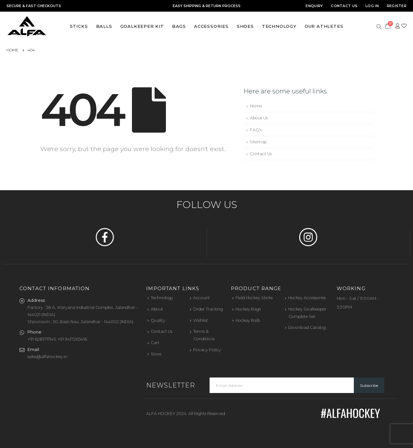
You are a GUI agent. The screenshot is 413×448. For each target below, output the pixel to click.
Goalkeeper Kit (142, 26)
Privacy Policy (207, 349)
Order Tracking (208, 309)
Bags (179, 26)
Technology (279, 26)
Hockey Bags (248, 309)
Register (397, 6)
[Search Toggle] (379, 26)
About (157, 309)
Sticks (79, 26)
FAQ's (256, 129)
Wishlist (200, 320)
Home (256, 106)
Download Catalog (307, 327)
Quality (158, 320)
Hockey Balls (247, 320)
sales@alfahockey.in (47, 356)
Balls (104, 26)
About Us (259, 117)
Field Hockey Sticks (254, 297)
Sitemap (258, 141)
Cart (155, 342)
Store (156, 354)
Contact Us (344, 6)
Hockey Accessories (307, 297)
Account (201, 297)
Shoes (245, 26)
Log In (372, 6)
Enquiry (314, 6)
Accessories (211, 26)
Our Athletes (324, 26)
